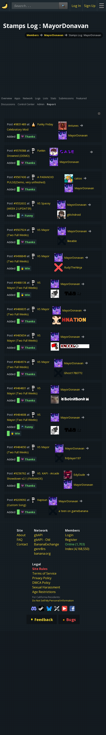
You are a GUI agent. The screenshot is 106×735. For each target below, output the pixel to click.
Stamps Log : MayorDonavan (85, 35)
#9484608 (20, 414)
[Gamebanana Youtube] (64, 608)
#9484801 (20, 388)
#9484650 (20, 447)
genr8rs (40, 549)
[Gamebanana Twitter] (57, 608)
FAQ (19, 540)
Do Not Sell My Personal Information (53, 600)
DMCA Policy (41, 583)
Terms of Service (44, 573)
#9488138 (20, 282)
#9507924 (20, 230)
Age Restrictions (44, 592)
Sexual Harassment (46, 587)
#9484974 (20, 362)
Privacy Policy (41, 578)
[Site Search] (63, 5)
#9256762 (20, 473)
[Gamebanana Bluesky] (49, 608)
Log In (76, 6)
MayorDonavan (53, 35)
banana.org (42, 553)
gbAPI (38, 535)
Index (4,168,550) (77, 549)
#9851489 (20, 124)
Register (71, 540)
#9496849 (20, 256)
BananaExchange (46, 544)
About (21, 535)
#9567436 (20, 177)
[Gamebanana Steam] (41, 608)
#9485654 (20, 335)
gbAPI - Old (42, 540)
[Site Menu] (101, 5)
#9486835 (20, 309)
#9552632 (20, 203)
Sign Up (89, 6)
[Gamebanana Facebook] (72, 608)
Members (33, 35)
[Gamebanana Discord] (34, 608)
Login (69, 535)
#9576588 (20, 150)
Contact (22, 544)
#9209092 (20, 500)
